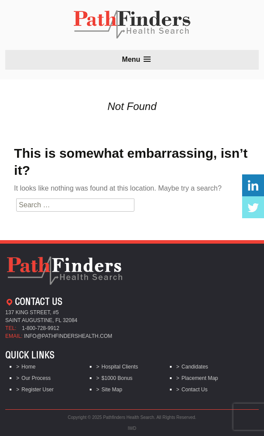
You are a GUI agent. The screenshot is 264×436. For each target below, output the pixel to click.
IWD (132, 428)
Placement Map (200, 378)
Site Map (112, 389)
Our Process (36, 378)
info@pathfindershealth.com (68, 336)
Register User (37, 389)
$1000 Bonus (117, 378)
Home (28, 367)
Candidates (195, 367)
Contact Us (195, 389)
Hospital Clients (120, 367)
